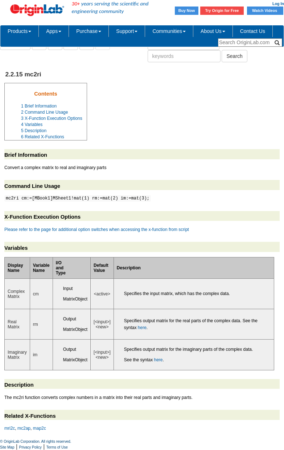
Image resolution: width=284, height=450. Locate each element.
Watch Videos (265, 10)
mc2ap (23, 428)
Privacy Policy (30, 447)
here (142, 327)
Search (234, 56)
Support (126, 31)
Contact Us (252, 31)
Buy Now (186, 10)
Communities (169, 31)
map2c (39, 428)
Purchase (88, 31)
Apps (53, 31)
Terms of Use (57, 447)
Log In (278, 3)
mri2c (9, 428)
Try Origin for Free (222, 10)
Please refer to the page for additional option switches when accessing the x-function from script (96, 229)
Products (19, 31)
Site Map (7, 447)
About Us (213, 31)
